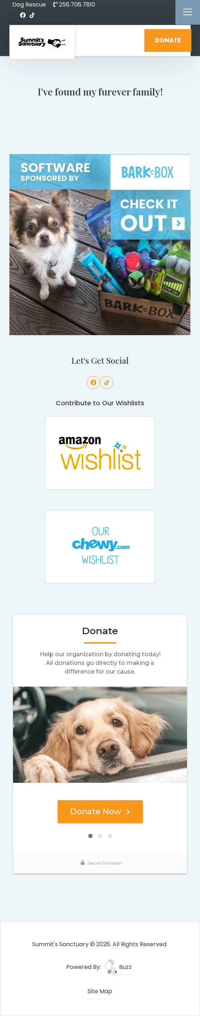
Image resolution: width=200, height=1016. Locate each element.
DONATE (168, 40)
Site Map (100, 991)
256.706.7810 (74, 4)
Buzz (118, 967)
